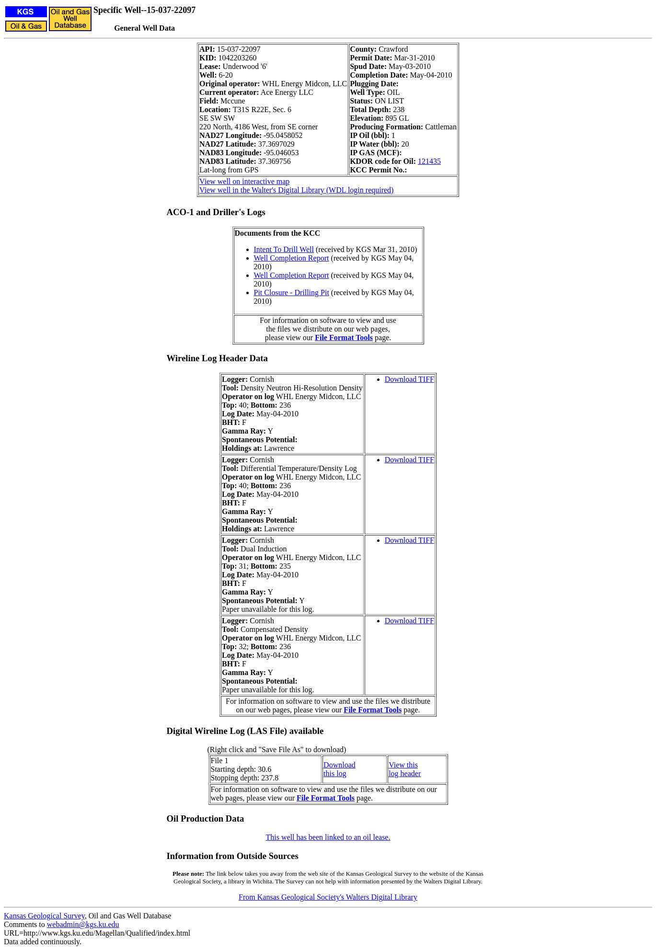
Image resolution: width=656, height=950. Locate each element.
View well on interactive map (244, 181)
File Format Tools (344, 337)
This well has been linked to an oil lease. (328, 837)
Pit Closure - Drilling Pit (291, 292)
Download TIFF (409, 379)
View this (403, 765)
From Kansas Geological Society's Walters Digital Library (328, 897)
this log (334, 773)
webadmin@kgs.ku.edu (83, 924)
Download (339, 765)
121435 (429, 161)
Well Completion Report (291, 258)
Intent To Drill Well (284, 249)
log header (405, 773)
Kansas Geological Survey (44, 916)
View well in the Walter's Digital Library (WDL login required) (296, 190)
